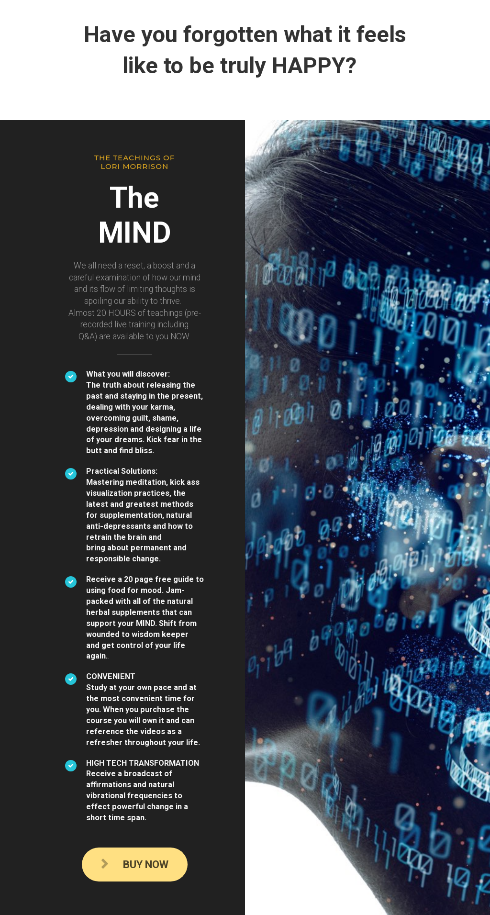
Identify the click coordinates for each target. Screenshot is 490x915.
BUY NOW (134, 864)
